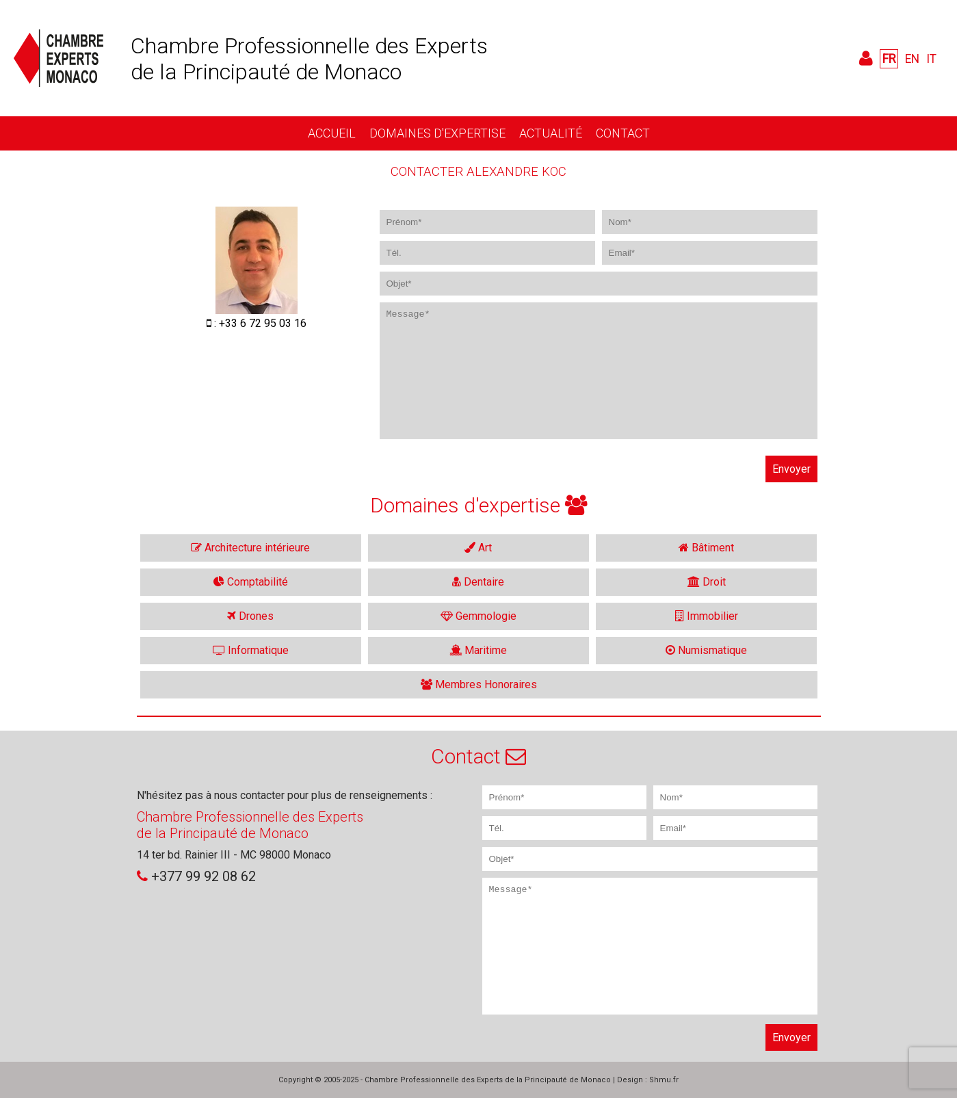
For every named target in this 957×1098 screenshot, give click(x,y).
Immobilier (706, 616)
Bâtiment (706, 547)
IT (931, 59)
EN (912, 59)
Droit (706, 581)
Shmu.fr (664, 1079)
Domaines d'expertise (437, 133)
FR (888, 59)
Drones (250, 616)
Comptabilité (250, 581)
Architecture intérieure (250, 547)
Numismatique (706, 650)
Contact (623, 133)
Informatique (251, 650)
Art (478, 547)
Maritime (478, 650)
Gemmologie (478, 616)
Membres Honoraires (479, 684)
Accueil (332, 133)
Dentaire (478, 581)
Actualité (550, 133)
